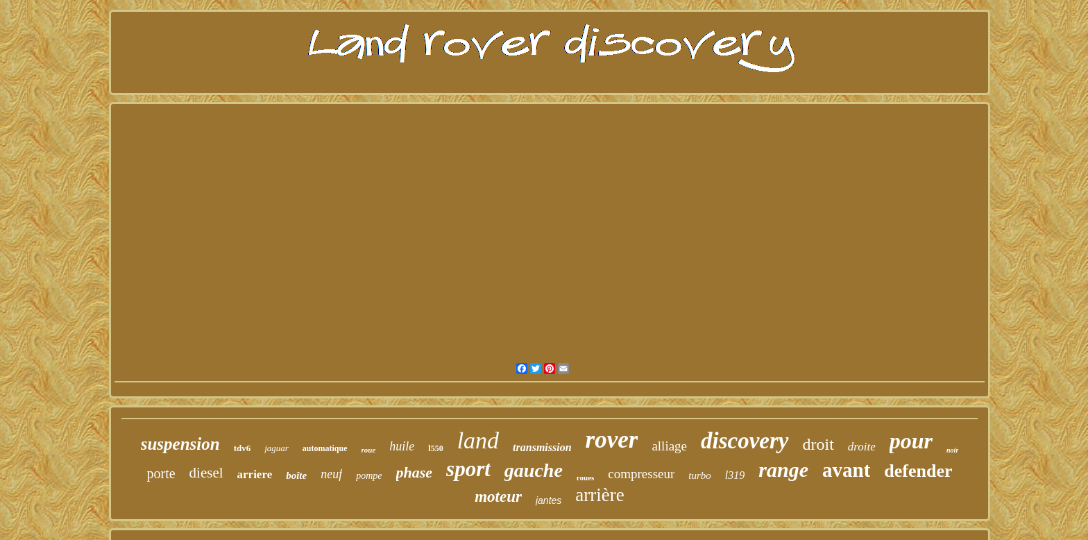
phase (414, 472)
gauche (533, 470)
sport (468, 469)
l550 (435, 448)
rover (612, 439)
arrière (599, 494)
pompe (369, 476)
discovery (744, 440)
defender (918, 471)
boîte (296, 475)
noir (952, 450)
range (783, 469)
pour (911, 440)
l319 (735, 475)
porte (160, 473)
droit (818, 444)
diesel (206, 472)
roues (585, 477)
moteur (498, 496)
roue (369, 450)
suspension (180, 443)
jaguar (276, 448)
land (478, 440)
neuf (331, 474)
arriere (255, 474)
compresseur (641, 473)
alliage (669, 446)
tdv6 (242, 448)
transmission (542, 447)
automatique (325, 448)
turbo (699, 475)
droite (862, 446)
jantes (548, 500)
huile (401, 446)
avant (846, 470)
